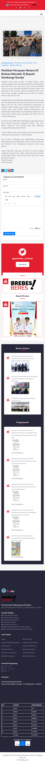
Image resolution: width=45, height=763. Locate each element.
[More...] (14, 203)
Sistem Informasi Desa (8, 653)
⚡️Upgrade (37, 196)
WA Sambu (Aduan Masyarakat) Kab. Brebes (18, 629)
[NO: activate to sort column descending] (5, 705)
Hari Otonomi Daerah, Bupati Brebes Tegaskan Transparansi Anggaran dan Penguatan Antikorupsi (24, 379)
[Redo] (9, 203)
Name (5, 179)
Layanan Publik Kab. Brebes (10, 642)
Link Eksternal (6, 646)
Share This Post (16, 65)
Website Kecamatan (8, 656)
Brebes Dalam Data (28, 649)
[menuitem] (6, 196)
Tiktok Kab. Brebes (9, 622)
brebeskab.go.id (22, 760)
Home (3, 639)
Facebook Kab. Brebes (10, 615)
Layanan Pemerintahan (30, 642)
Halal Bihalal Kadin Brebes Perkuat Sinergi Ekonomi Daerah (23, 399)
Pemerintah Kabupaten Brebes (19, 5)
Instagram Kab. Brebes (10, 617)
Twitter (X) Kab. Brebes (11, 620)
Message (6, 192)
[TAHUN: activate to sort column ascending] (15, 705)
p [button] (4, 228)
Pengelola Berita (8, 63)
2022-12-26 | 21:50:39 (25, 63)
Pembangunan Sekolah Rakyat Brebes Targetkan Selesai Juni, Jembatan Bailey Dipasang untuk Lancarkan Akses (22, 358)
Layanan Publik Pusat (29, 646)
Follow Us (22, 264)
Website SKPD (27, 639)
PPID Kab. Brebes (7, 649)
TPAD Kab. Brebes (28, 653)
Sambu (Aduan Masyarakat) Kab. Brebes (16, 627)
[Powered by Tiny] (37, 228)
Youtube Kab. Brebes (10, 624)
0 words (31, 228)
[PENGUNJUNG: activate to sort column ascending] (33, 705)
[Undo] (6, 203)
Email (5, 186)
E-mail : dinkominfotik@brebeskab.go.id (22, 2)
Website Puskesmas (29, 656)
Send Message (9, 234)
